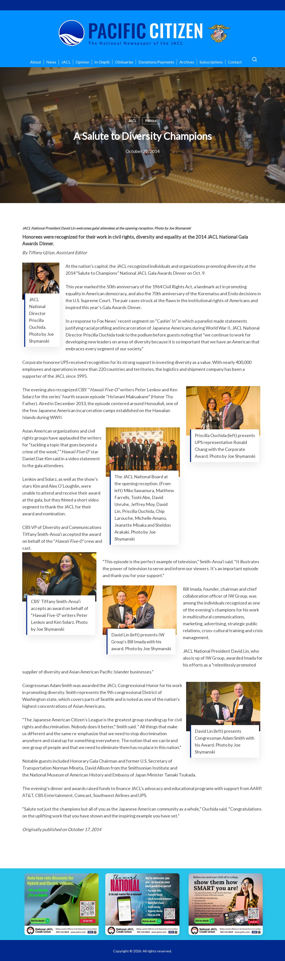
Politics (150, 121)
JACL (132, 121)
